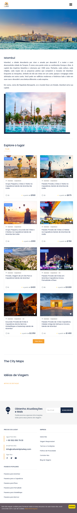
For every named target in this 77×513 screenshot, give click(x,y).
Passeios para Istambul (12, 474)
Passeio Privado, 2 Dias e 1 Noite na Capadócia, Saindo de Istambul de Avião (55, 186)
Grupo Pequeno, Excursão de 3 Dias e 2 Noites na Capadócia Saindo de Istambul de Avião (20, 232)
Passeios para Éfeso (11, 483)
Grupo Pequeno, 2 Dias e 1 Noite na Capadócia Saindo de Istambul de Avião (19, 186)
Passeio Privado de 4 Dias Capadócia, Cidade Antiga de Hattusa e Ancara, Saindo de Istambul (56, 324)
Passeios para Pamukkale (12, 488)
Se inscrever (67, 410)
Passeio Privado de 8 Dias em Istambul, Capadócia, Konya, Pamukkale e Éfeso (53, 278)
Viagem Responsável (47, 441)
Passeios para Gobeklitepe (13, 492)
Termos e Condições (47, 446)
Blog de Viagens (45, 460)
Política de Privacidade (48, 451)
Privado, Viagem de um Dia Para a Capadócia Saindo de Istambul (19, 277)
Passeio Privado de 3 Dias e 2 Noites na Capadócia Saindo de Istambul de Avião (56, 232)
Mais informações (31, 509)
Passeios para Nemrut (11, 497)
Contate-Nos (44, 455)
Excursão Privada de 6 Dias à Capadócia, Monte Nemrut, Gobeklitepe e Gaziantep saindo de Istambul (19, 325)
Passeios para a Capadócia (13, 479)
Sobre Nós (43, 437)
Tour (7, 149)
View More (38, 341)
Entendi (72, 507)
